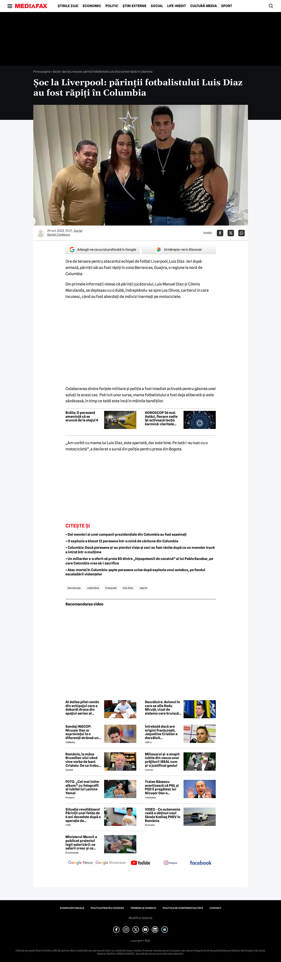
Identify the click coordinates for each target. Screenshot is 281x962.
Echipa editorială (72, 908)
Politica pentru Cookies (107, 908)
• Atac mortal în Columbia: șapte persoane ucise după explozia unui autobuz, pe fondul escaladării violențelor (135, 572)
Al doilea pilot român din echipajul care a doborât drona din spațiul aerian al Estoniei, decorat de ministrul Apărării (82, 707)
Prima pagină (41, 71)
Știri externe (134, 6)
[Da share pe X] (231, 233)
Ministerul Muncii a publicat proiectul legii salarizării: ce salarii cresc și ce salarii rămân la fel (81, 842)
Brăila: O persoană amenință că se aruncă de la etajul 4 (81, 416)
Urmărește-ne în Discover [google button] (178, 249)
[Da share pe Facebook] (220, 233)
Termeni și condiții (143, 908)
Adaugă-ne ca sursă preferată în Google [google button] (102, 249)
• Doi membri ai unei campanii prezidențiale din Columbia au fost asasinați (126, 534)
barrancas (74, 588)
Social (157, 6)
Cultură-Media (203, 6)
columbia (93, 588)
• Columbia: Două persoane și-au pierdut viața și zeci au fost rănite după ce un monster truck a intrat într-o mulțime (140, 550)
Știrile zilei (68, 6)
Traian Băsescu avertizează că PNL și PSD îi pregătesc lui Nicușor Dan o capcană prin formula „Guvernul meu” (162, 787)
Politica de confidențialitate (183, 908)
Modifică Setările (140, 918)
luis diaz (128, 588)
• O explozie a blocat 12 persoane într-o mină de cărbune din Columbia (121, 541)
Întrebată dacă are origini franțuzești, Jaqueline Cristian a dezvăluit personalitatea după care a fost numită (161, 732)
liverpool (110, 588)
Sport (226, 6)
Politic (111, 6)
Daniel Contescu (58, 234)
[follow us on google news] (80, 863)
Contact (215, 908)
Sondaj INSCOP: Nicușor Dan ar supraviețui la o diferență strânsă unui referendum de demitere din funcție (83, 732)
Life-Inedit (176, 6)
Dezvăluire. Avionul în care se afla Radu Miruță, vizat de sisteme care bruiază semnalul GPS (162, 707)
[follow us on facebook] (201, 863)
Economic (92, 6)
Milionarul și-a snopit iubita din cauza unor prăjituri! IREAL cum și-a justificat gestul (162, 759)
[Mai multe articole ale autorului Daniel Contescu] (40, 233)
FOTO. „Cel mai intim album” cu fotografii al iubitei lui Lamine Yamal (82, 787)
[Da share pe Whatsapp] (241, 233)
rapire (143, 588)
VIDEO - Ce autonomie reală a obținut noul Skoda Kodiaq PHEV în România (162, 815)
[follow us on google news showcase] (111, 863)
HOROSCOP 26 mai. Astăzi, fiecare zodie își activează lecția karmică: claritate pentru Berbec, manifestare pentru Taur (161, 418)
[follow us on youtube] (141, 863)
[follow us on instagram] (171, 863)
